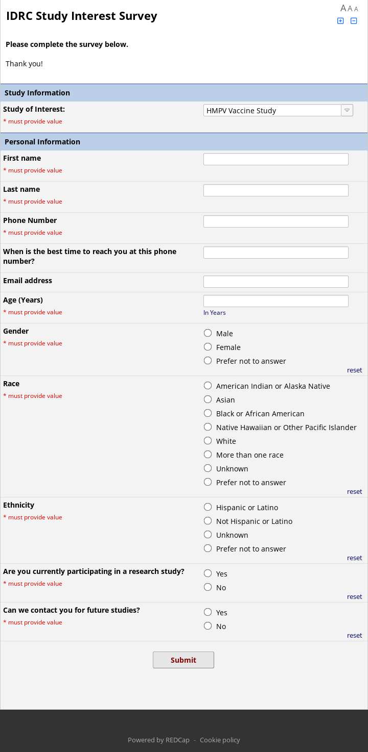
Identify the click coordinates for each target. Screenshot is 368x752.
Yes (221, 574)
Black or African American (260, 413)
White (226, 441)
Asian (225, 400)
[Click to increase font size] (340, 20)
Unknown (232, 468)
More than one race (250, 455)
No (221, 587)
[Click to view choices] (347, 110)
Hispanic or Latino (247, 507)
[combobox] (272, 110)
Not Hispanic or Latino (254, 521)
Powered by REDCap (159, 739)
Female (228, 347)
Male (224, 333)
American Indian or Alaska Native (273, 386)
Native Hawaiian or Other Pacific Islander (286, 427)
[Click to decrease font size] (354, 20)
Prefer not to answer (251, 361)
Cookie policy (220, 739)
